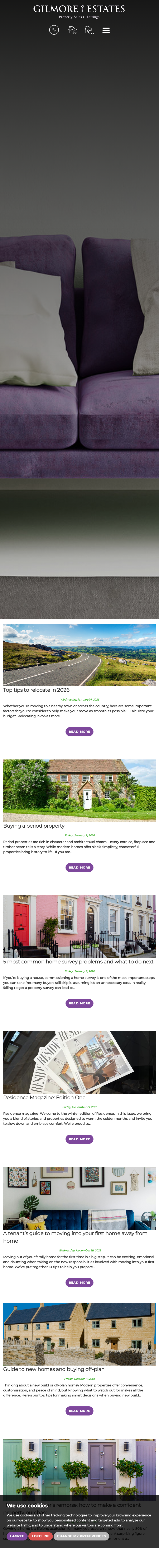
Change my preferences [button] (81, 1536)
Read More (79, 732)
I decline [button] (40, 1536)
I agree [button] (17, 1536)
